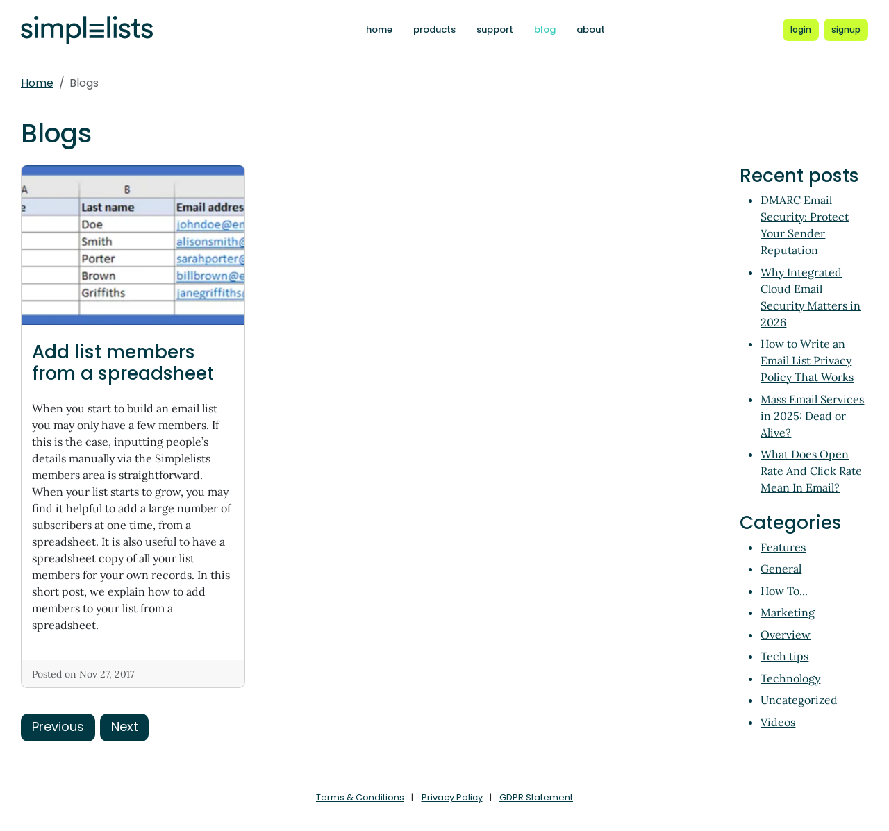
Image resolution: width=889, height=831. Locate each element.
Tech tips (784, 656)
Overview (786, 634)
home (379, 29)
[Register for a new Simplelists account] (846, 30)
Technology (790, 678)
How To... (784, 591)
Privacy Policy (452, 797)
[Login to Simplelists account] (801, 30)
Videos (778, 722)
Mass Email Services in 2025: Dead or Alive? (812, 415)
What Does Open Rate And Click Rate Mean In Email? (811, 470)
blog (545, 29)
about (590, 29)
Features (783, 547)
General (781, 569)
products (434, 29)
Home (37, 83)
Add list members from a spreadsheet (123, 363)
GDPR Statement (536, 797)
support (494, 29)
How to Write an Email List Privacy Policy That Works (807, 360)
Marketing (788, 612)
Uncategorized (799, 700)
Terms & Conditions (360, 797)
